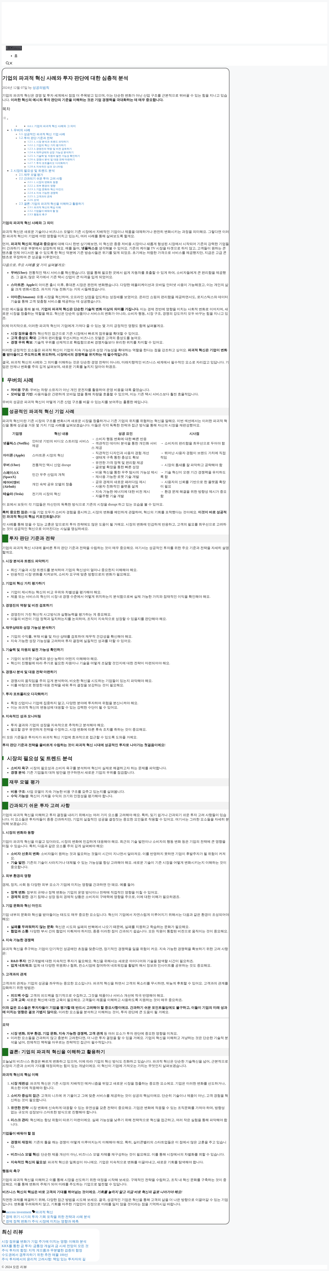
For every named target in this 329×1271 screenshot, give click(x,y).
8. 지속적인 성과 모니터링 (48, 166)
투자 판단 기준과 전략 (38, 138)
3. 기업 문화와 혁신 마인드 (49, 189)
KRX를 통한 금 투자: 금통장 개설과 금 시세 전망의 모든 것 (45, 1246)
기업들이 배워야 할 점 (46, 211)
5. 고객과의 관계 (43, 196)
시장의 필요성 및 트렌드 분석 (34, 170)
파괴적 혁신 (44, 1212)
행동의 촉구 (40, 214)
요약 (36, 200)
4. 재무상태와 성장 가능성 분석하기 (54, 152)
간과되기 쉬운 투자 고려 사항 (43, 178)
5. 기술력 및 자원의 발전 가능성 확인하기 (57, 156)
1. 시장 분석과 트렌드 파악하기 (51, 141)
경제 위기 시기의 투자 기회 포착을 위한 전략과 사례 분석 (48, 1217)
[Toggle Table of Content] (5, 119)
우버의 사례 (22, 130)
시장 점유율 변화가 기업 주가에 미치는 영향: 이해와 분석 (44, 1241)
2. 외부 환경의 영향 (44, 185)
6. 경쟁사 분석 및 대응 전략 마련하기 (54, 159)
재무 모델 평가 (33, 174)
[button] (9, 64)
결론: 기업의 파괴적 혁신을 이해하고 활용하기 (54, 203)
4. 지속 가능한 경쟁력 (46, 192)
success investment (18, 1212)
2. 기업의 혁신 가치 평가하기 (50, 145)
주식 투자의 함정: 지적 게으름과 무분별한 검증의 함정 (42, 1250)
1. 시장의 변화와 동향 (46, 182)
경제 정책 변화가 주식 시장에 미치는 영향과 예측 (42, 1221)
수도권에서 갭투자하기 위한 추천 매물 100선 (35, 1255)
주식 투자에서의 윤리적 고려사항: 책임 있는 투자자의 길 (44, 1259)
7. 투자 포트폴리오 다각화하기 (51, 163)
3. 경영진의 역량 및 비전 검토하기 (53, 148)
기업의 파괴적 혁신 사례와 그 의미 (55, 126)
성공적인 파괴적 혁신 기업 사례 (44, 134)
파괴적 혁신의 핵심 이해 (47, 207)
